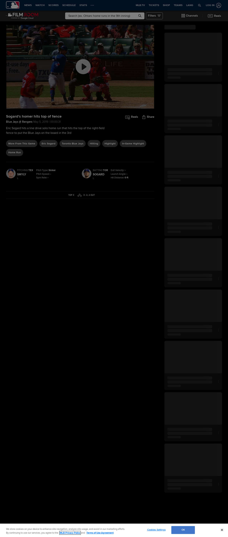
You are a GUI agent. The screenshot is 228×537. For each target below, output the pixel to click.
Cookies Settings (156, 529)
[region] (114, 530)
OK (183, 529)
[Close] (222, 530)
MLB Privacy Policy (70, 532)
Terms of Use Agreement (100, 532)
